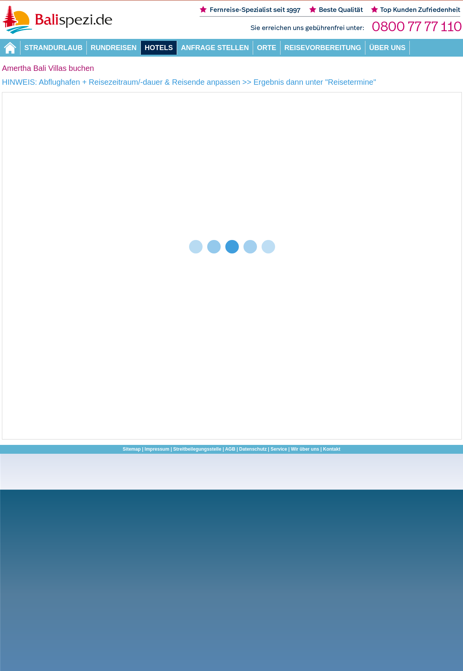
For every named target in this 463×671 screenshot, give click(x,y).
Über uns (387, 48)
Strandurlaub (53, 48)
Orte (266, 48)
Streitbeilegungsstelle (197, 449)
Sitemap (132, 449)
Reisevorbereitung (322, 48)
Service (278, 449)
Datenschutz (253, 449)
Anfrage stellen (215, 48)
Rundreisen (114, 48)
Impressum (157, 449)
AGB (230, 449)
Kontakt (331, 449)
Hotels (159, 48)
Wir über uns (305, 449)
